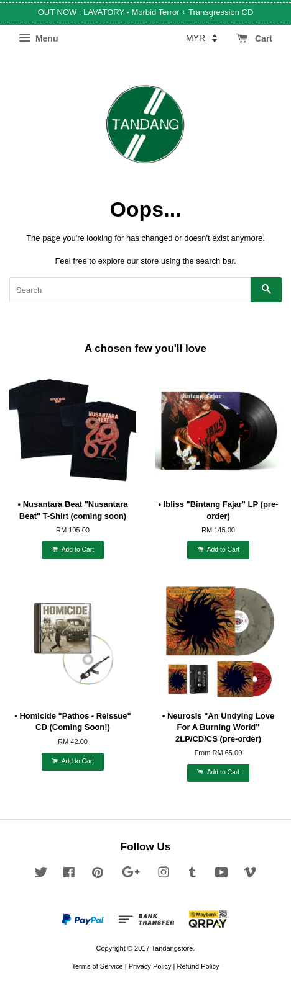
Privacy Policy (150, 966)
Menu (38, 38)
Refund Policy (198, 966)
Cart (254, 38)
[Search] (130, 289)
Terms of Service (97, 966)
